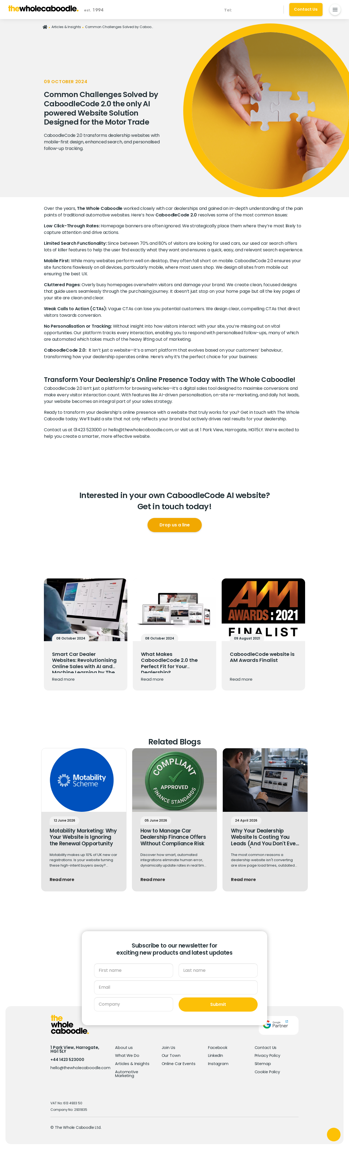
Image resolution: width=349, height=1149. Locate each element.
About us (124, 1047)
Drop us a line (175, 525)
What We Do (127, 1055)
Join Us (169, 1047)
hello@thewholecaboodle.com (140, 430)
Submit (218, 1004)
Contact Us (266, 1047)
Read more (63, 679)
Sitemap (263, 1063)
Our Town (171, 1055)
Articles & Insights (66, 27)
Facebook (218, 1047)
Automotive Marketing (127, 1073)
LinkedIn (215, 1055)
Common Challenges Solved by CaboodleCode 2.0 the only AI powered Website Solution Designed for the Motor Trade (119, 27)
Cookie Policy (268, 1071)
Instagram (218, 1063)
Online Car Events (179, 1063)
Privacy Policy (268, 1055)
